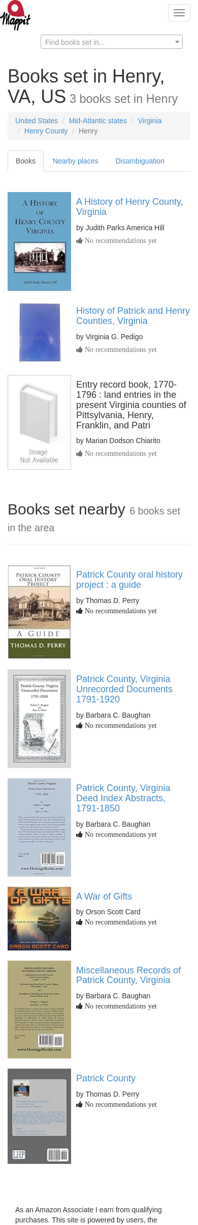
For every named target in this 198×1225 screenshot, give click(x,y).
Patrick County (106, 1078)
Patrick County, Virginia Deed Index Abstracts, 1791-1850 (123, 798)
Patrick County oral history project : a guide (129, 579)
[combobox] (112, 42)
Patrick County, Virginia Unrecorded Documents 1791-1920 (124, 689)
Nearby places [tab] (75, 161)
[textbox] (111, 42)
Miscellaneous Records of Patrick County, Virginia (128, 975)
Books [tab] (26, 161)
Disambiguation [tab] (139, 161)
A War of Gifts (104, 896)
